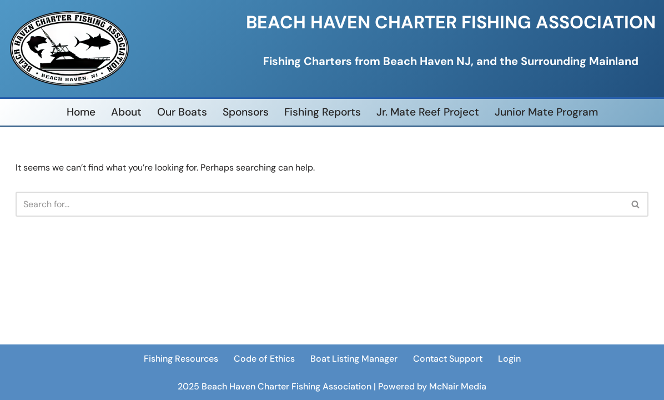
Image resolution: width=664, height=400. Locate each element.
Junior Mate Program (546, 112)
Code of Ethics (264, 358)
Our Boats (182, 112)
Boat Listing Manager (354, 358)
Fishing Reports (322, 112)
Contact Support (447, 358)
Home (81, 112)
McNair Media (457, 386)
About (126, 112)
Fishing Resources (181, 358)
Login (509, 358)
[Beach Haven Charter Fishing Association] (69, 48)
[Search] (319, 204)
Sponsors (246, 112)
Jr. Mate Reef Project (427, 112)
